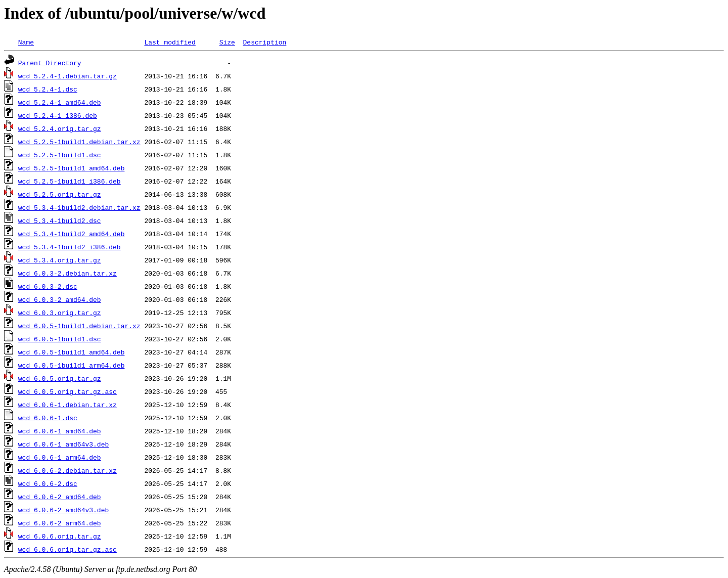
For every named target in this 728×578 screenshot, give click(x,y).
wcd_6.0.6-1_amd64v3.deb (63, 444)
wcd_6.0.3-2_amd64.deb (59, 299)
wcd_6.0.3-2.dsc (47, 286)
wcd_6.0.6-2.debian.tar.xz (67, 470)
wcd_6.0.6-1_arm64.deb (59, 457)
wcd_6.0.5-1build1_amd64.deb (71, 352)
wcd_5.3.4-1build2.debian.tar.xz (79, 207)
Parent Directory (49, 62)
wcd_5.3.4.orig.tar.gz (59, 259)
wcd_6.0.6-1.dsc (47, 417)
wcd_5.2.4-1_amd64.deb (59, 102)
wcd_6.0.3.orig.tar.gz (59, 312)
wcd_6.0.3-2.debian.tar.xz (67, 273)
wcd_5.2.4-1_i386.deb (57, 115)
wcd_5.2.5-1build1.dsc (59, 154)
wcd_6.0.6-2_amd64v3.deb (63, 509)
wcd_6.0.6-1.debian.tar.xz (67, 404)
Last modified (169, 42)
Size (227, 42)
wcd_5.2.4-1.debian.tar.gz (67, 75)
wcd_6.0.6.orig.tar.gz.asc (67, 549)
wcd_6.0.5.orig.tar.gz (59, 378)
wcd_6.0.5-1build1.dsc (59, 338)
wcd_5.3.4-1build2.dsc (59, 220)
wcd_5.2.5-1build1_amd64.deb (71, 167)
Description (264, 42)
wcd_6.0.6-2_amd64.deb (59, 496)
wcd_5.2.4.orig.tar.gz (59, 128)
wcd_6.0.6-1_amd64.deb (59, 430)
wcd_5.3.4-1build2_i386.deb (69, 246)
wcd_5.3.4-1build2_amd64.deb (71, 233)
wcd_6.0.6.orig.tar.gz (59, 536)
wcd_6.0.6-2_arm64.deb (59, 522)
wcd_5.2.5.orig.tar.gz (59, 194)
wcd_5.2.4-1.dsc (47, 89)
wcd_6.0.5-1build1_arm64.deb (71, 365)
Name (26, 42)
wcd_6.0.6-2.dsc (47, 483)
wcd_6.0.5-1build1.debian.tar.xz (79, 325)
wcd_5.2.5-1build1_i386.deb (69, 181)
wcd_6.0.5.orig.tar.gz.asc (67, 391)
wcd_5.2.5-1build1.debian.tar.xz (79, 141)
